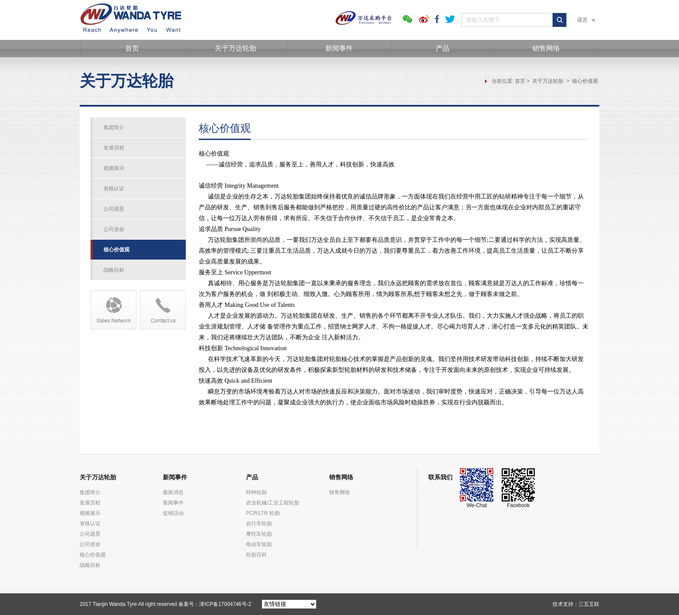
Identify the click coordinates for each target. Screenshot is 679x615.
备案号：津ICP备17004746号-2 (214, 604)
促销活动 (173, 513)
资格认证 (113, 188)
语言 (586, 20)
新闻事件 (339, 48)
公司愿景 (113, 209)
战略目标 (113, 270)
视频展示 (113, 168)
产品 (442, 48)
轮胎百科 (256, 555)
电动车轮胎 (259, 544)
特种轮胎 (256, 492)
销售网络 (546, 48)
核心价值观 (585, 81)
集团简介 (113, 127)
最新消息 (173, 492)
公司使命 (113, 229)
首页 (132, 48)
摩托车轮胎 (259, 534)
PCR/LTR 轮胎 (263, 513)
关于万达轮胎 (235, 48)
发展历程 (113, 148)
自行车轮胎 (259, 524)
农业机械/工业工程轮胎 (272, 503)
